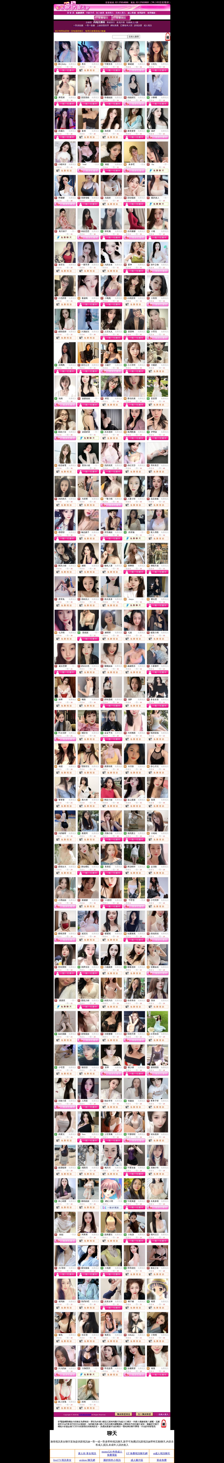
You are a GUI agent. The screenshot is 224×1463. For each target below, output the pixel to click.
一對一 (165, 164)
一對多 (96, 164)
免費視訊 (72, 64)
